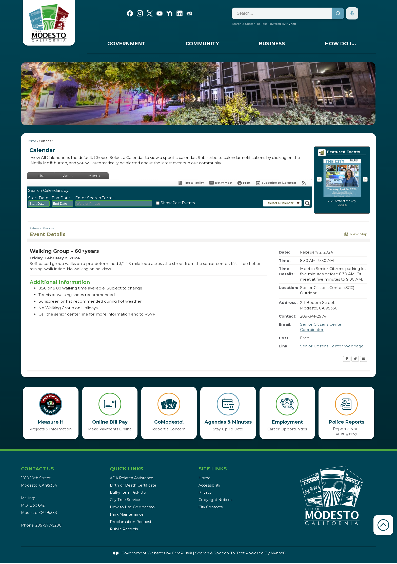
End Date (61, 197)
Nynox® (278, 553)
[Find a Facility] (190, 182)
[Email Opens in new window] (363, 359)
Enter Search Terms (94, 197)
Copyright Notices (215, 499)
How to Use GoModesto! (132, 507)
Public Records (124, 529)
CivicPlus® (182, 553)
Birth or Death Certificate (133, 485)
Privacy (205, 492)
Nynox (291, 24)
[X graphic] (150, 12)
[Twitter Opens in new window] (355, 359)
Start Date (38, 197)
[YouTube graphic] (159, 12)
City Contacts (210, 507)
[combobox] (38, 203)
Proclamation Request (130, 521)
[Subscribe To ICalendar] (275, 182)
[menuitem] (126, 44)
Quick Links (126, 469)
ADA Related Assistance (131, 478)
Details (342, 204)
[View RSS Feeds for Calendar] (304, 182)
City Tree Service (125, 499)
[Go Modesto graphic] (189, 12)
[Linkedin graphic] (179, 12)
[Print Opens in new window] (243, 182)
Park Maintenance (127, 514)
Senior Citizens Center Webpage (332, 346)
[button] (364, 93)
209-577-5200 (48, 525)
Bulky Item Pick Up (128, 492)
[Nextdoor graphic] (169, 12)
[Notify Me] (220, 182)
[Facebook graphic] (130, 12)
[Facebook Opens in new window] (346, 359)
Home (31, 141)
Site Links (212, 469)
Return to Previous (42, 228)
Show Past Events (178, 202)
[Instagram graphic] (140, 12)
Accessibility (209, 485)
